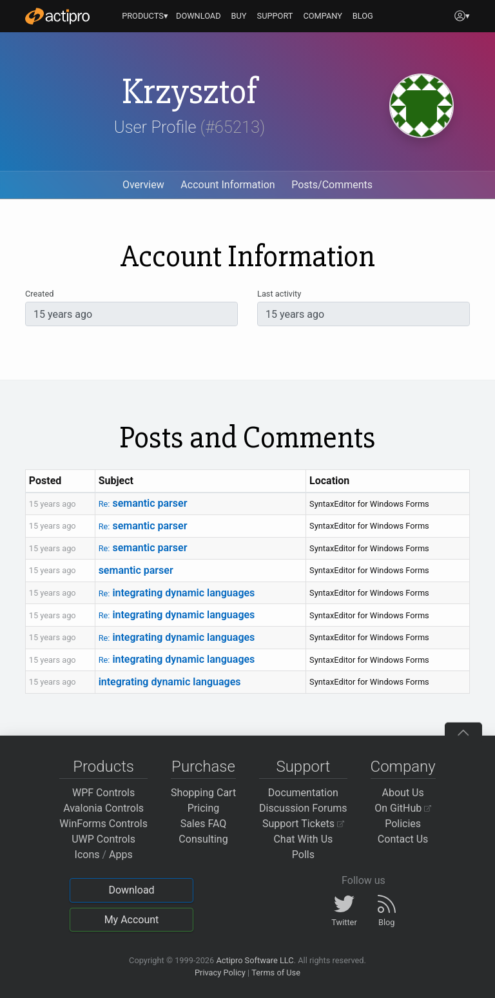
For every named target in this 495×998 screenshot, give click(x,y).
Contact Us (403, 839)
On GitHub (402, 808)
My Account (131, 920)
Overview (143, 185)
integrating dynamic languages (177, 593)
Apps (121, 854)
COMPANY (322, 16)
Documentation (303, 793)
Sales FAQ (203, 823)
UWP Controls (103, 839)
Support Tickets (303, 823)
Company (403, 767)
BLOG (363, 16)
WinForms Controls (103, 823)
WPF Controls (103, 793)
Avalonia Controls (103, 808)
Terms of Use (275, 972)
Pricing (204, 808)
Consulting (203, 839)
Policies (403, 823)
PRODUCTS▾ (145, 16)
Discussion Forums (303, 808)
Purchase (203, 767)
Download (131, 890)
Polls (303, 854)
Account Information (227, 185)
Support (303, 767)
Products (103, 767)
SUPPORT (275, 16)
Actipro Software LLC (254, 960)
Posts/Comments (332, 185)
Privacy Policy (220, 972)
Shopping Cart (203, 793)
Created (39, 293)
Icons (87, 854)
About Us (403, 793)
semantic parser (143, 503)
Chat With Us (303, 839)
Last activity (279, 293)
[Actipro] (57, 16)
